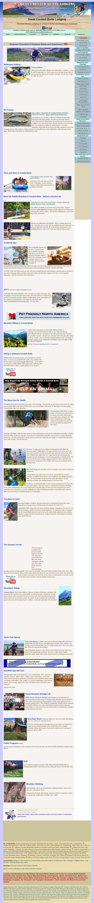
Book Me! (68, 34)
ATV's (6, 290)
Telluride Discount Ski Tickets (46, 890)
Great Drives (83, 94)
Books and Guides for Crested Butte (64, 874)
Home (8, 34)
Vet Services (83, 57)
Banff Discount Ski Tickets (40, 900)
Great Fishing (83, 91)
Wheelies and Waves (46, 223)
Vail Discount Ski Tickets (78, 887)
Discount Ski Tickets (83, 161)
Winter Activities (83, 130)
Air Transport (83, 143)
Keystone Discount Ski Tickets (63, 889)
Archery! (30, 449)
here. (38, 703)
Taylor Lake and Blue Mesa (83, 105)
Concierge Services (83, 72)
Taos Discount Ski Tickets (12, 898)
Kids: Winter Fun (79, 876)
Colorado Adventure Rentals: (14, 293)
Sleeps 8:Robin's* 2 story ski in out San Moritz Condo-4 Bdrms (47, 851)
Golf (25, 761)
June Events (83, 45)
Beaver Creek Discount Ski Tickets (39, 889)
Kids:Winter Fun (83, 133)
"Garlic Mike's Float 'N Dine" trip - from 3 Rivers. (41, 177)
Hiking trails (8, 358)
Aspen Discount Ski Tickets (13, 887)
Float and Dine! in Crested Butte (18, 173)
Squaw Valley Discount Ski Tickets (53, 896)
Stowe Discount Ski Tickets (71, 894)
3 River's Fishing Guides (58, 117)
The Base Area (9, 404)
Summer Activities (83, 78)
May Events (83, 42)
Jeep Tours (83, 97)
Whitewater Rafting (12, 65)
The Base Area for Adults (15, 400)
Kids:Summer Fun (83, 81)
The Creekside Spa (34, 247)
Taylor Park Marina (12, 637)
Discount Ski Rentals (27, 874)
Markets (83, 141)
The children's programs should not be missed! (56, 703)
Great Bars (83, 69)
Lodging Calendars (10, 874)
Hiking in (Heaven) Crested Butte (18, 354)
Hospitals (83, 138)
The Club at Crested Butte (55, 765)
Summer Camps (23, 503)
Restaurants (8, 878)
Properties (33, 34)
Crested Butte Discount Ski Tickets (69, 890)
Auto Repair (83, 149)
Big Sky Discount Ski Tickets (33, 898)
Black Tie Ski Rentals (83, 126)
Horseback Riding (11, 588)
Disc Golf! (30, 469)
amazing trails (44, 344)
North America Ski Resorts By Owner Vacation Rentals (23, 869)
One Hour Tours (34, 719)
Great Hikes (83, 89)
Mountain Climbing (34, 784)
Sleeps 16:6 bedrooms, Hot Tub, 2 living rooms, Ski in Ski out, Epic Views (29, 845)
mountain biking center (54, 330)
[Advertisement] (39, 97)
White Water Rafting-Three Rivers (83, 85)
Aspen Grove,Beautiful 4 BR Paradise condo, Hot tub (53, 849)
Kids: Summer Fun (18, 876)
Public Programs (11, 743)
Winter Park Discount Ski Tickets (14, 889)
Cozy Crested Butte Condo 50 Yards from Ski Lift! (73, 857)
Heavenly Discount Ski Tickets (29, 896)
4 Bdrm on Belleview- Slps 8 (58, 860)
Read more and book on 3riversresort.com (22, 131)
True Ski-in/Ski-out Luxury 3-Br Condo (44, 853)
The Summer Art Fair (13, 545)
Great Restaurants (83, 66)
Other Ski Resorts (20, 34)
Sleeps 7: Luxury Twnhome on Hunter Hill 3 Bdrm (47, 855)
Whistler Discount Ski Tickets (20, 900)
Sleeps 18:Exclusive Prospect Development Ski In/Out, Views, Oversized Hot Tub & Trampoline (50, 843)
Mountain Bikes (42, 874)
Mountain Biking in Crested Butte (18, 323)
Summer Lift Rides (10, 433)
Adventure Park (23, 508)
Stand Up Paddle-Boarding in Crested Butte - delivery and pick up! (32, 196)
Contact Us (81, 34)
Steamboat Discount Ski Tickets (23, 890)
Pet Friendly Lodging (83, 55)
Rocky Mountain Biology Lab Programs (83, 110)
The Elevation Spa (10, 674)
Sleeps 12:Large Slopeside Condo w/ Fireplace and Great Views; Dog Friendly (43, 847)
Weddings (83, 117)
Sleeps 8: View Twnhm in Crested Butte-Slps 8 (30, 860)
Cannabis (83, 152)
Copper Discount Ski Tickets (59, 887)
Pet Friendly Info (83, 60)
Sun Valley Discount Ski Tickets (77, 896)
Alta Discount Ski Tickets (51, 892)
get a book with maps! (21, 363)
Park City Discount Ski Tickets (71, 892)
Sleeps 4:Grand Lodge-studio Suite (41, 857)
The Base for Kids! (12, 499)
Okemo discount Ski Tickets (51, 894)
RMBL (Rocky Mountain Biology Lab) (38, 697)
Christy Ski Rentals (83, 123)
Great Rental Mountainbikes (83, 101)
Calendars (56, 34)
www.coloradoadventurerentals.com (16, 301)
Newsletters (49, 880)
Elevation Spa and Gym (14, 671)
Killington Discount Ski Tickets (29, 894)
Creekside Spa (10, 243)
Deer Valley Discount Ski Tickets (29, 892)
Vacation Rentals (83, 158)
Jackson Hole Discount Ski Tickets (56, 898)
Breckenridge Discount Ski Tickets (36, 887)
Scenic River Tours (60, 788)
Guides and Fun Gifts (83, 50)
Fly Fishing (8, 110)
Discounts (45, 34)
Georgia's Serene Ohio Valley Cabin (24, 865)
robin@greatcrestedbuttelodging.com (41, 32)
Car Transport (83, 146)
